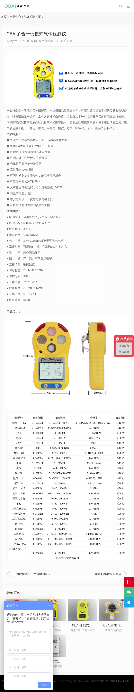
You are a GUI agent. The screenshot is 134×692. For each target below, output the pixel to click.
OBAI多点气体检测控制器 (59, 661)
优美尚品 (94, 681)
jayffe (13, 41)
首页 (4, 16)
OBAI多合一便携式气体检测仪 (62, 625)
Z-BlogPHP (71, 681)
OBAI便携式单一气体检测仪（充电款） (31, 574)
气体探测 (29, 16)
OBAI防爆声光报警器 (111, 574)
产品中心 (15, 16)
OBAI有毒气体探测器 (118, 625)
